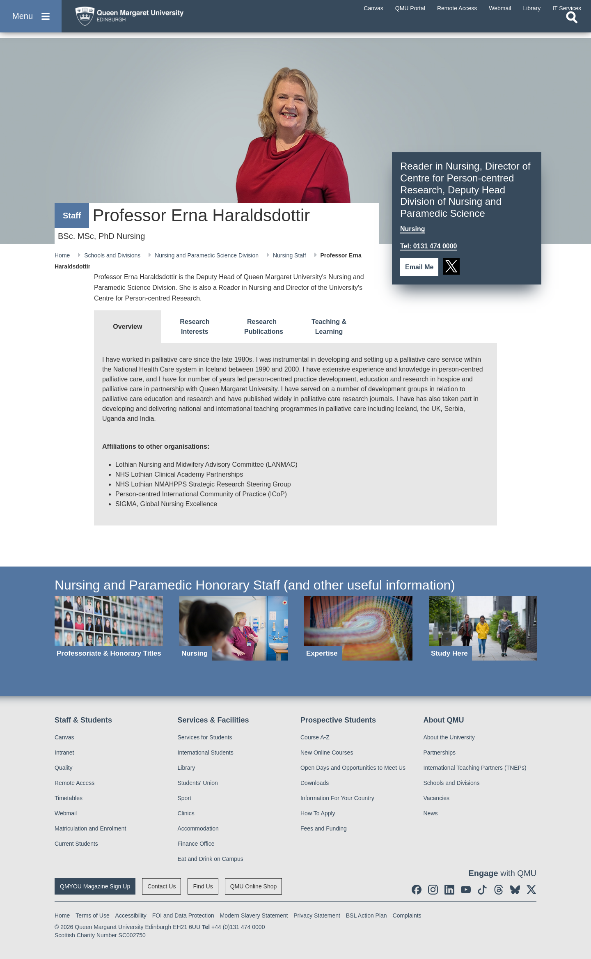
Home (63, 255)
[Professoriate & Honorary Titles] (109, 628)
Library (186, 767)
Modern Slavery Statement (254, 915)
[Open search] (571, 27)
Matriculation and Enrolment (90, 828)
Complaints (407, 915)
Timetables (68, 798)
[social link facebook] (416, 890)
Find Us (203, 886)
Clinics (186, 813)
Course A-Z (315, 737)
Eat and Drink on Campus (210, 859)
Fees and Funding (323, 828)
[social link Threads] (499, 890)
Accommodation (198, 828)
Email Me (419, 267)
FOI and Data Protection (183, 915)
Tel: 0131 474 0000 (428, 246)
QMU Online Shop (253, 886)
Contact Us (161, 886)
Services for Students (205, 737)
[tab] (127, 326)
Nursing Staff (290, 255)
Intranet (64, 752)
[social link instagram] (433, 890)
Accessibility (131, 915)
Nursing (412, 228)
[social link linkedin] (449, 890)
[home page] (148, 19)
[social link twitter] (451, 266)
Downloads (314, 783)
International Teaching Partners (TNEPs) (475, 767)
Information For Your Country (337, 798)
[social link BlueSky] (515, 890)
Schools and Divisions (113, 255)
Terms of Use (92, 915)
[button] (31, 21)
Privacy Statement (316, 915)
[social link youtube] (466, 890)
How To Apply (317, 813)
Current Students (76, 843)
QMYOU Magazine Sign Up (95, 886)
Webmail (66, 813)
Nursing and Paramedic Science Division (207, 255)
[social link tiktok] (482, 890)
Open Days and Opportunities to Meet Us (352, 767)
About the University (449, 737)
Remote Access (74, 783)
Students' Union (198, 783)
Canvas (64, 737)
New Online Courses (326, 752)
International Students (206, 752)
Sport (184, 798)
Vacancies (437, 798)
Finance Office (196, 843)
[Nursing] (233, 628)
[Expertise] (358, 628)
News (431, 813)
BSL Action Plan (366, 915)
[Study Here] (483, 628)
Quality (64, 767)
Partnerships (440, 752)
